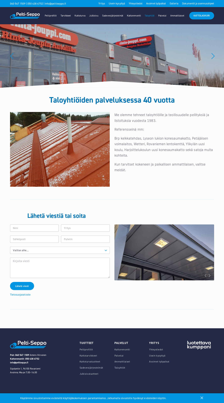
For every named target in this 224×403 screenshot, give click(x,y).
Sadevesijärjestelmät (112, 15)
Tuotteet (87, 343)
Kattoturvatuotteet (90, 362)
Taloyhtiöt (149, 15)
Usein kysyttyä (117, 3)
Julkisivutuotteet (89, 374)
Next (209, 275)
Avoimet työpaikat (156, 3)
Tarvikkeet (66, 15)
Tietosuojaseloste (20, 295)
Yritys (101, 3)
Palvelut (162, 15)
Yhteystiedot (135, 3)
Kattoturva (80, 15)
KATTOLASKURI (202, 15)
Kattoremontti (134, 15)
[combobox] (60, 250)
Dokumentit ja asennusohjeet (198, 3)
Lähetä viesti (22, 286)
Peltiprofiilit (51, 15)
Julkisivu (93, 15)
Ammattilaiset (177, 15)
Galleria (174, 3)
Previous (7, 56)
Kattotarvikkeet (88, 355)
